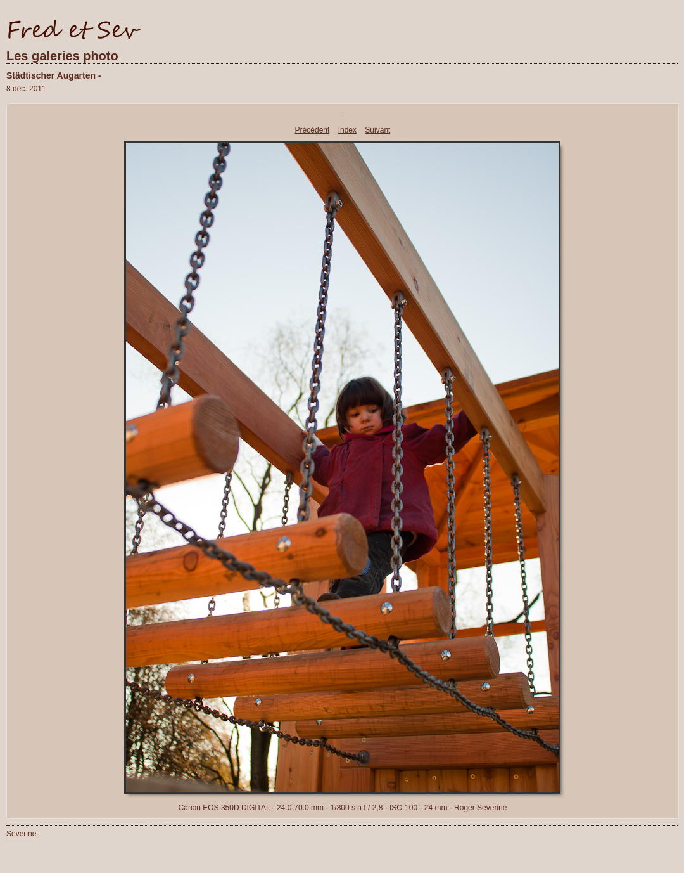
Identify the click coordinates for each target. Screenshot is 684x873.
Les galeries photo (62, 56)
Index (347, 130)
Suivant (377, 130)
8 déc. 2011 (26, 88)
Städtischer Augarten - (53, 75)
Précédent (312, 130)
